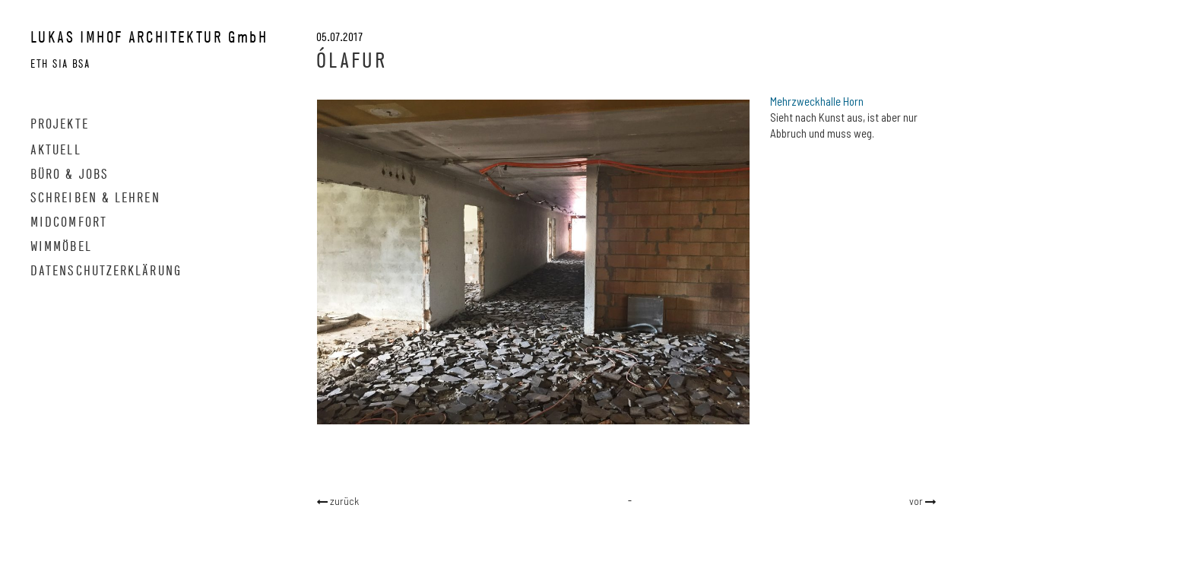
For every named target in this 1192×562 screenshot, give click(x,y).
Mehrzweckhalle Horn (817, 101)
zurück (343, 500)
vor (917, 500)
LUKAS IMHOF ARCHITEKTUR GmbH (149, 36)
